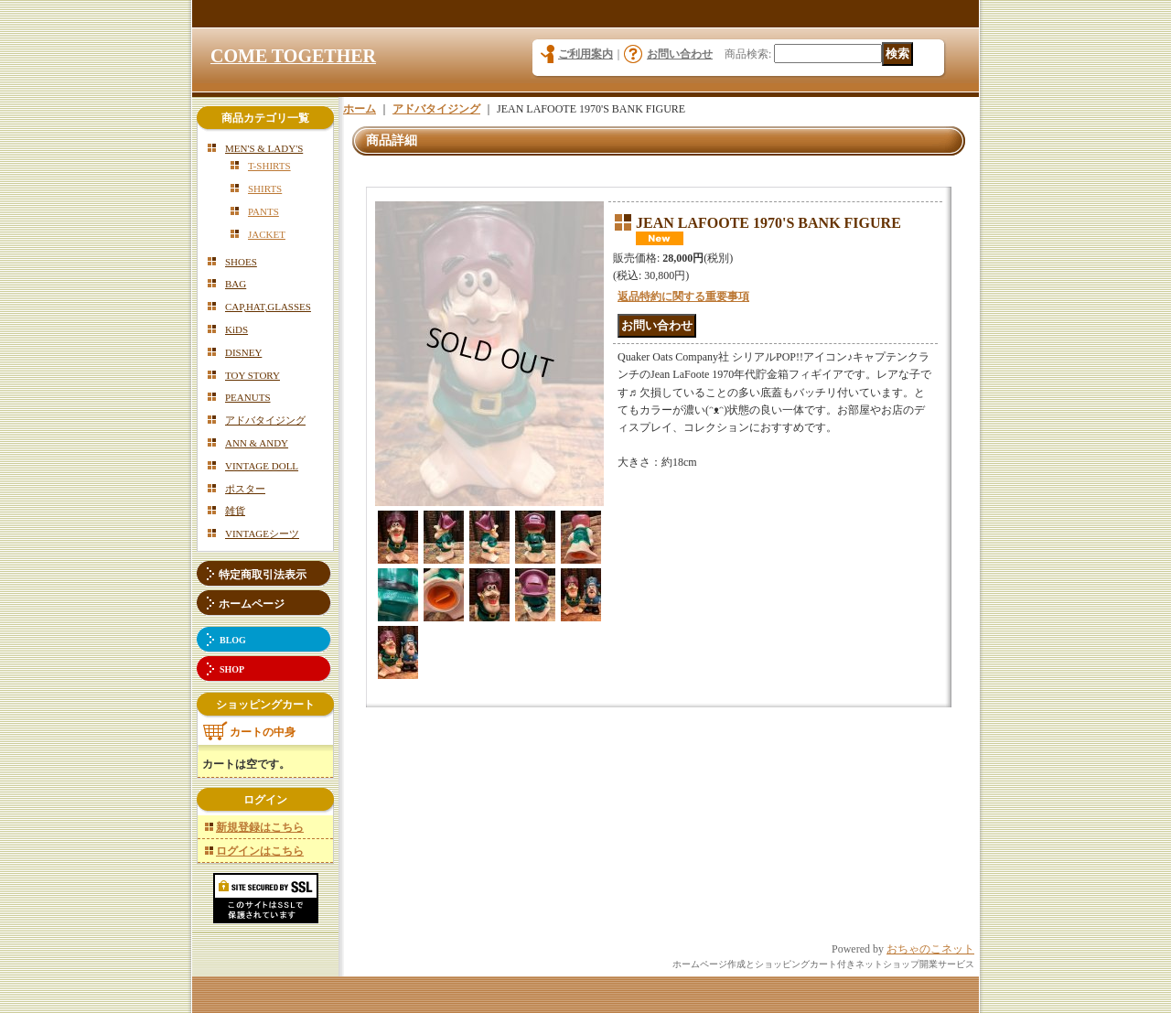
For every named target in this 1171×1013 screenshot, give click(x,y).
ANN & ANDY (256, 442)
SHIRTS (265, 188)
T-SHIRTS (269, 165)
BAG (235, 283)
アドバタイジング (265, 420)
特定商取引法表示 (262, 574)
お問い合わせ (680, 54)
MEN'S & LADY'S (264, 148)
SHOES (241, 261)
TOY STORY (252, 375)
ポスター (245, 488)
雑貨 (235, 510)
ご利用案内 (585, 54)
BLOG (233, 640)
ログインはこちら (260, 851)
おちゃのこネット (930, 949)
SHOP (232, 669)
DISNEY (243, 352)
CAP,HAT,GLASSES (268, 306)
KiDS (236, 329)
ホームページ (252, 604)
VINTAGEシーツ (262, 533)
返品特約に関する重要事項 (683, 296)
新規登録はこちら (260, 827)
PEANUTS (248, 397)
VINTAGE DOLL (261, 465)
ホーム (359, 108)
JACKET (266, 234)
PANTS (263, 211)
